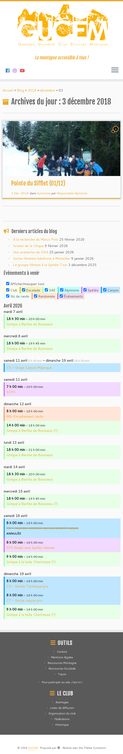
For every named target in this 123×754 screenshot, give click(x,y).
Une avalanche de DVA (30, 252)
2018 (32, 90)
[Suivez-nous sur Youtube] (24, 70)
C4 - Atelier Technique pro (27, 586)
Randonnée (44, 296)
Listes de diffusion (62, 708)
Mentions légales (62, 657)
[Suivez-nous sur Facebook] (9, 70)
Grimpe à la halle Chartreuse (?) (31, 561)
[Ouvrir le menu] (115, 70)
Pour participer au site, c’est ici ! (62, 682)
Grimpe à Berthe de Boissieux (29, 324)
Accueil (7, 90)
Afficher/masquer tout (25, 283)
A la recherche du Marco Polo (35, 239)
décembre (47, 90)
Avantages (62, 702)
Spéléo (91, 290)
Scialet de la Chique (28, 245)
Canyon (111, 290)
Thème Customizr (95, 748)
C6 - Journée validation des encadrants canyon (42, 528)
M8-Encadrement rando (24, 416)
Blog (20, 90)
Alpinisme (69, 290)
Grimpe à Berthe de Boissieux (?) (32, 430)
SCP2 (10, 392)
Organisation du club (62, 713)
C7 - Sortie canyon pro (24, 600)
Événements (71, 296)
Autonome (44, 193)
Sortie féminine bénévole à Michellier (41, 258)
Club (11, 290)
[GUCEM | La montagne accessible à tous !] (61, 28)
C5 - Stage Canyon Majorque (29, 367)
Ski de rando (17, 296)
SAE (50, 290)
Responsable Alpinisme (71, 193)
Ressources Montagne (62, 663)
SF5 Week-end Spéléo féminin (30, 547)
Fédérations (62, 719)
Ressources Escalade (62, 669)
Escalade (31, 290)
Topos (62, 674)
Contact (62, 652)
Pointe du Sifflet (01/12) (38, 183)
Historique (62, 725)
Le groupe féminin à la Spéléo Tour (40, 264)
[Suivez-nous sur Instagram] (16, 70)
